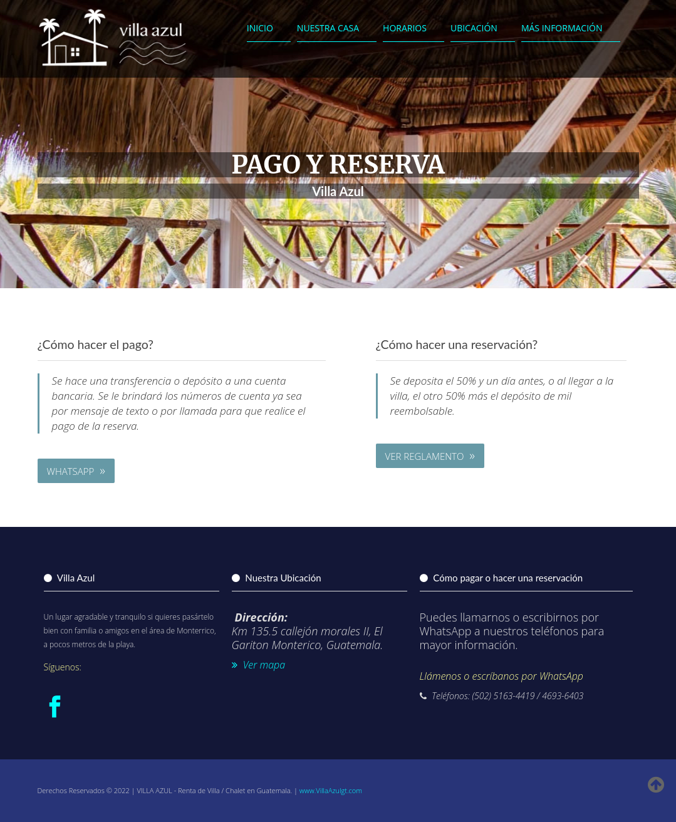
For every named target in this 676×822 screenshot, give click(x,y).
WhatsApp (76, 470)
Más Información (562, 28)
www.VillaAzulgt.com (330, 790)
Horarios (405, 28)
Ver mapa (259, 665)
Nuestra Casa (328, 28)
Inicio (260, 28)
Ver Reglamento (430, 455)
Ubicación (473, 28)
